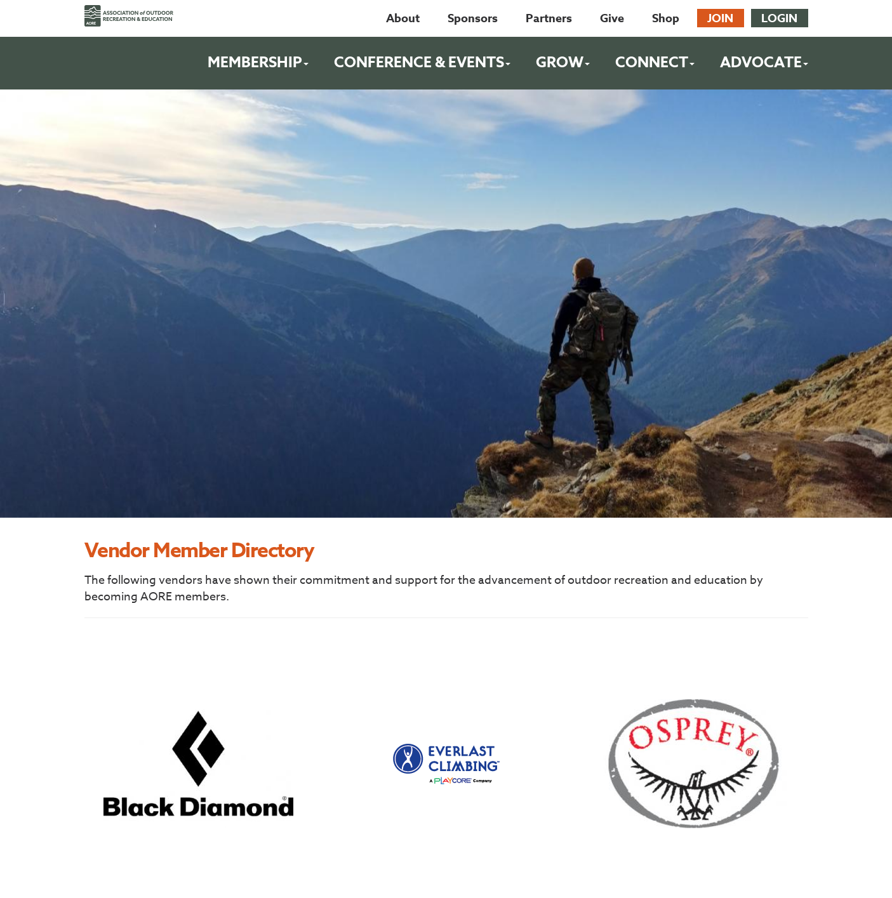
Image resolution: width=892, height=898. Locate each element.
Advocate (764, 62)
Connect (655, 62)
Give (612, 18)
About (403, 18)
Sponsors (473, 18)
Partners (549, 18)
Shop (665, 18)
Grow (563, 62)
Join (720, 18)
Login (779, 18)
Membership (258, 62)
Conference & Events (422, 62)
